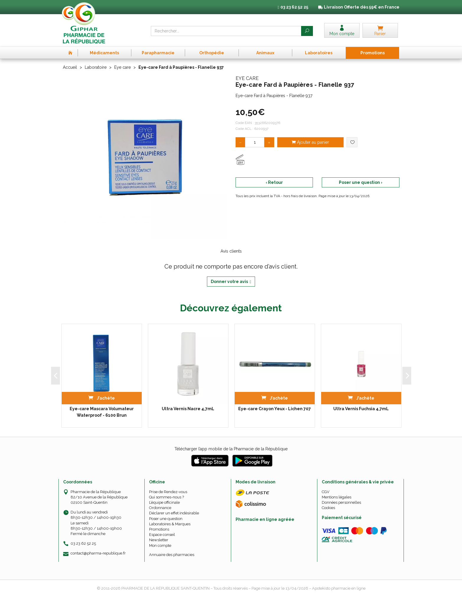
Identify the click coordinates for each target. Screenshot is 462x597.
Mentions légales (336, 497)
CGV (325, 492)
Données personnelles (341, 502)
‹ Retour (274, 182)
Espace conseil (162, 534)
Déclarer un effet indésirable (174, 513)
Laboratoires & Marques (169, 524)
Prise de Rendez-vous (168, 492)
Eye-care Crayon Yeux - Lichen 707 (274, 408)
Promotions (159, 529)
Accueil (70, 67)
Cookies (328, 508)
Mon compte (160, 545)
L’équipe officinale (164, 502)
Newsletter (158, 540)
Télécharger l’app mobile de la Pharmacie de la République (231, 448)
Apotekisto (338, 588)
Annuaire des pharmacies (171, 554)
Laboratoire (96, 67)
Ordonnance (160, 508)
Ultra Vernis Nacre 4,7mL (188, 408)
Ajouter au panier (310, 142)
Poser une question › (360, 182)
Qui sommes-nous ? (166, 497)
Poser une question (165, 518)
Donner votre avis (231, 281)
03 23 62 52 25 (83, 543)
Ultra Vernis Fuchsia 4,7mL (361, 408)
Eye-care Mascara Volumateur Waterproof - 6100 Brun (102, 412)
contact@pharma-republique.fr (98, 553)
